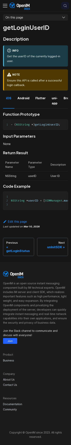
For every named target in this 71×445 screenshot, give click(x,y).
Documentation (12, 404)
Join (10, 341)
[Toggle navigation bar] (5, 6)
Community (10, 409)
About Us (9, 379)
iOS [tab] (8, 98)
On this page (14, 17)
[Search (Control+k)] (65, 5)
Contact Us (10, 384)
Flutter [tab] (40, 98)
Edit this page (15, 221)
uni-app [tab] (55, 100)
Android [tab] (23, 98)
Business (8, 360)
